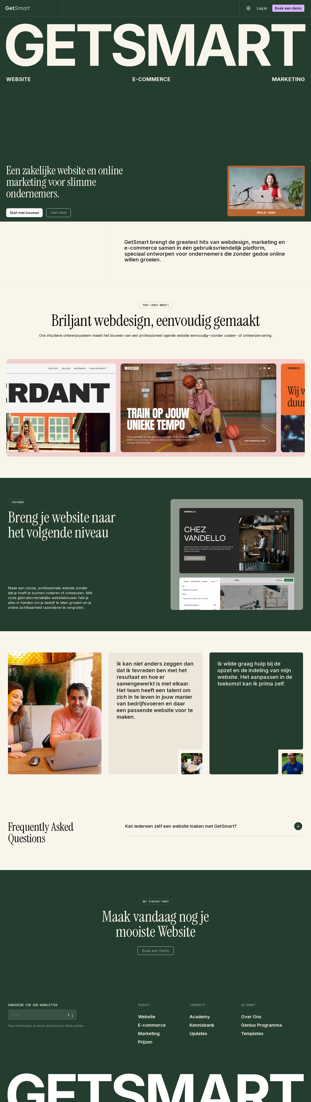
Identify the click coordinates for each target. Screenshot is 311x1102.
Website (146, 1016)
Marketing (149, 1033)
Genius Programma (261, 1025)
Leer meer (58, 212)
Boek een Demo (155, 950)
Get (17, 8)
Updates (198, 1033)
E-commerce (152, 1025)
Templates (252, 1033)
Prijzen (145, 1042)
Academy (200, 1016)
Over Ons (251, 1016)
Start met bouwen (24, 212)
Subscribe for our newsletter (33, 1005)
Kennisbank (202, 1025)
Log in (262, 8)
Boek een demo (288, 8)
